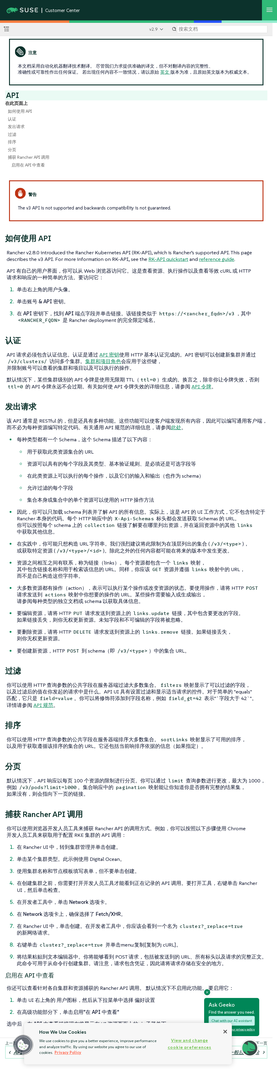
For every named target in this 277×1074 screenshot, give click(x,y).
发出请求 (16, 126)
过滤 (12, 134)
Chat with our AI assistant (231, 1020)
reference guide (216, 259)
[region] (128, 1043)
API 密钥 (109, 354)
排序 (12, 142)
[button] (23, 1044)
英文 (165, 72)
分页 (12, 149)
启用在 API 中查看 (28, 165)
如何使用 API (20, 111)
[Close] (225, 1031)
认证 (12, 119)
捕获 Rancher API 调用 (28, 157)
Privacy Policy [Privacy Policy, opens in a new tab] (67, 1052)
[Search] (222, 29)
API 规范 (43, 705)
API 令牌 (201, 386)
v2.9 (153, 29)
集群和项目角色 (103, 361)
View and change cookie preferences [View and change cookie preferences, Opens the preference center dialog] (189, 1044)
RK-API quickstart (168, 259)
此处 (176, 427)
